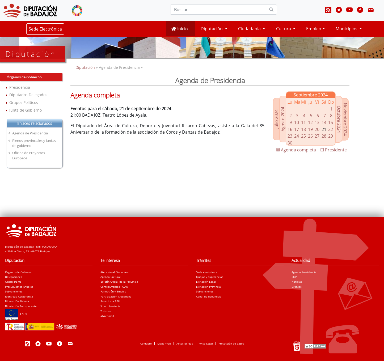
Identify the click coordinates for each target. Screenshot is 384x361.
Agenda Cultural (110, 277)
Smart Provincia (110, 306)
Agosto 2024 (283, 119)
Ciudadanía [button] (250, 29)
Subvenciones (13, 291)
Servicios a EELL (110, 301)
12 (310, 122)
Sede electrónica (206, 272)
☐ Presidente (333, 150)
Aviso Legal (206, 343)
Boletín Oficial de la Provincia (119, 281)
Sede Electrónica (45, 29)
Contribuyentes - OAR (114, 286)
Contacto (146, 343)
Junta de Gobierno (25, 110)
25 (303, 136)
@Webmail (107, 316)
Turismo (105, 311)
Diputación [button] (212, 29)
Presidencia (19, 87)
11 (303, 122)
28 (324, 136)
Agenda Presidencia (304, 272)
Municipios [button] (347, 29)
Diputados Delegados (28, 94)
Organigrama (13, 281)
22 (330, 129)
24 (296, 136)
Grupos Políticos (23, 102)
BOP (294, 277)
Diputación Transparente (21, 306)
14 (324, 122)
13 (317, 122)
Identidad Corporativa (19, 296)
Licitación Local (206, 281)
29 (330, 136)
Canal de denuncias (208, 296)
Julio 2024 (276, 119)
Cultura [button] (284, 29)
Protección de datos (231, 343)
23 (290, 136)
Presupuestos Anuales (19, 286)
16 (290, 129)
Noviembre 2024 (345, 119)
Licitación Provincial (209, 286)
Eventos (297, 286)
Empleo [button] (313, 29)
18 (303, 129)
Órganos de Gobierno (18, 272)
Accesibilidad (184, 343)
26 (310, 136)
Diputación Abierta (17, 301)
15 (330, 122)
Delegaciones (13, 277)
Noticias (297, 281)
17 (296, 129)
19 (310, 129)
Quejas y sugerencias (209, 277)
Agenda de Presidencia (30, 133)
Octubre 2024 (339, 119)
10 (296, 122)
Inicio (179, 29)
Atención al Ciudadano (114, 272)
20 (317, 129)
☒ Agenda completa (296, 150)
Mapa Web (164, 343)
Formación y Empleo (113, 291)
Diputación (85, 67)
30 (290, 143)
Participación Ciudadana (116, 296)
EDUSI (16, 314)
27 (317, 136)
